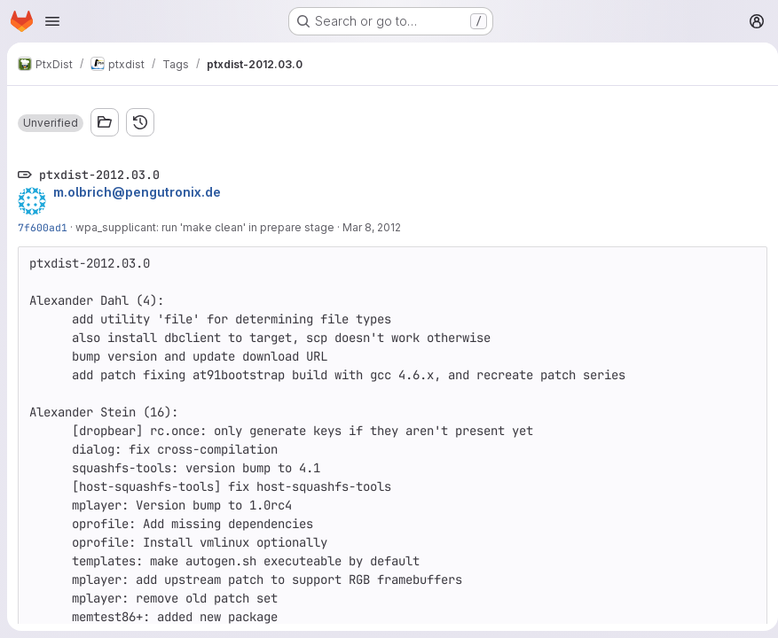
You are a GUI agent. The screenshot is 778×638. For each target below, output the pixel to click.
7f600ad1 (42, 227)
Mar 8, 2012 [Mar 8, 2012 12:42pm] (371, 227)
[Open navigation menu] (52, 21)
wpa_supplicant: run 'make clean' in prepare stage (204, 227)
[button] (50, 123)
